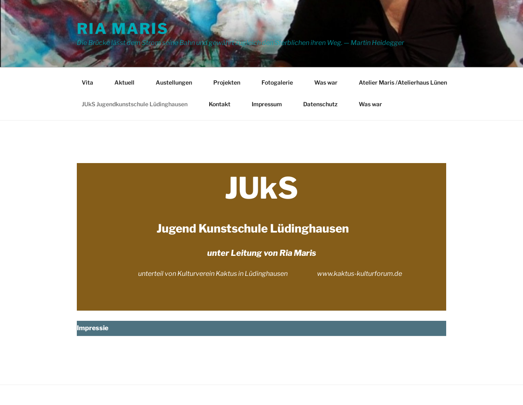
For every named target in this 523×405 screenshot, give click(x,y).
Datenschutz (320, 104)
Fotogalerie (277, 82)
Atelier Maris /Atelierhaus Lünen (403, 82)
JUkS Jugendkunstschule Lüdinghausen (135, 104)
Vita (87, 82)
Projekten (226, 82)
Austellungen (174, 82)
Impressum (267, 104)
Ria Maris (123, 29)
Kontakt (219, 104)
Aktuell (124, 82)
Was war (325, 82)
